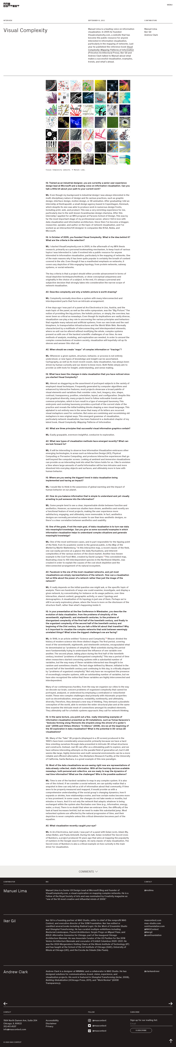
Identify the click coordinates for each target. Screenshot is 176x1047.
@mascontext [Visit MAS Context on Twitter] (97, 1025)
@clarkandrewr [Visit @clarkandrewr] (152, 971)
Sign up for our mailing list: (143, 1020)
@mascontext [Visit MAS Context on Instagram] (97, 1020)
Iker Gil (147, 32)
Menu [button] (170, 5)
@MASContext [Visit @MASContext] (151, 929)
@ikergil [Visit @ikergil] (148, 932)
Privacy (49, 1026)
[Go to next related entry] (171, 1003)
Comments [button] (88, 871)
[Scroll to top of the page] (170, 1041)
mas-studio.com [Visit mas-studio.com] (152, 923)
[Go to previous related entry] (5, 1003)
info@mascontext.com (14, 1029)
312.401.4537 (9, 1026)
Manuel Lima (150, 29)
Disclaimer (51, 1023)
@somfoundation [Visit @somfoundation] (152, 935)
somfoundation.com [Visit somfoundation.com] (154, 926)
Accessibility (52, 1020)
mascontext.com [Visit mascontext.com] (152, 920)
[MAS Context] (11, 5)
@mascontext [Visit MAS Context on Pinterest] (97, 1030)
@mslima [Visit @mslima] (148, 890)
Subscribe (141, 1030)
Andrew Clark (151, 35)
